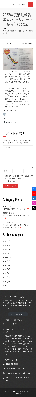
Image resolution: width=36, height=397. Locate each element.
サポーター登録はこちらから (18, 314)
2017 (4, 277)
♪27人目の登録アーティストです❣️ (16, 209)
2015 (4, 286)
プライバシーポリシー (11, 324)
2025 (5, 245)
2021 (4, 261)
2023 (5, 253)
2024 (5, 249)
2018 (4, 273)
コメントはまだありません (23, 44)
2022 (5, 257)
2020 (5, 265)
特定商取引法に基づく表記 (12, 320)
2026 (5, 241)
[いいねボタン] (4, 114)
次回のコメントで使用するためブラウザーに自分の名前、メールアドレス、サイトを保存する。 (18, 178)
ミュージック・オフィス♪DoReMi (14, 4)
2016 (4, 281)
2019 (4, 269)
